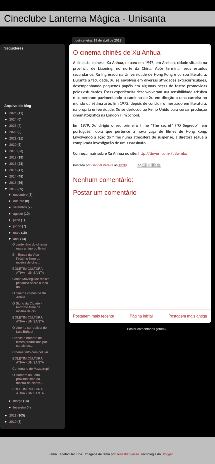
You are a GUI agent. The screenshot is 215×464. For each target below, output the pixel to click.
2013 (13, 182)
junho (17, 226)
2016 (13, 164)
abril (16, 239)
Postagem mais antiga (187, 316)
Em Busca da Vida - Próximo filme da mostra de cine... (26, 258)
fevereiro (20, 407)
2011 (13, 415)
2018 (13, 157)
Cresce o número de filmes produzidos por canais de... (29, 342)
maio (17, 232)
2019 (13, 151)
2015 (13, 170)
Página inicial (141, 316)
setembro (20, 207)
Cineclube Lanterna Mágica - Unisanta (85, 18)
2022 (13, 132)
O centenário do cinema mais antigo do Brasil (29, 246)
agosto (18, 214)
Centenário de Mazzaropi (30, 368)
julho (17, 220)
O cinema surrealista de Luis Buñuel (29, 330)
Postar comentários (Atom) (146, 329)
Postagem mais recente (93, 316)
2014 (13, 176)
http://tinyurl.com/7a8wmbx (162, 153)
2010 (13, 422)
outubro (19, 201)
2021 (13, 138)
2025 (13, 113)
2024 (13, 119)
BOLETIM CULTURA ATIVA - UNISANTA (28, 270)
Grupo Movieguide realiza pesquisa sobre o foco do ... (30, 282)
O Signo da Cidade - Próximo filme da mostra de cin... (27, 307)
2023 (13, 126)
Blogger (167, 454)
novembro (20, 194)
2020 (13, 144)
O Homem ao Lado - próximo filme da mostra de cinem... (27, 378)
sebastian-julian (127, 454)
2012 (13, 189)
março (18, 401)
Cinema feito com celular (30, 352)
